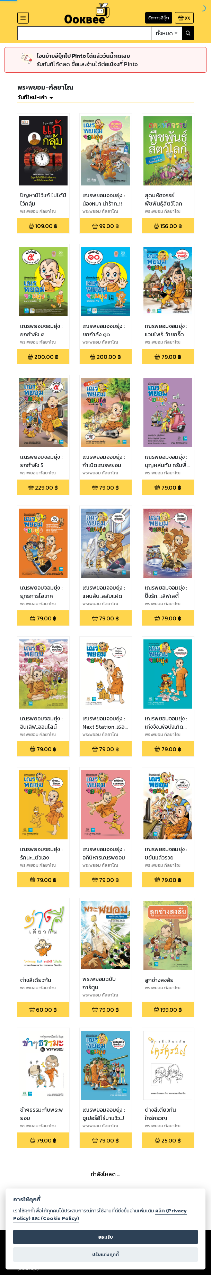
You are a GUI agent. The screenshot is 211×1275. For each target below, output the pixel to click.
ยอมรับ (105, 1237)
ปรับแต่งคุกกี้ (105, 1254)
